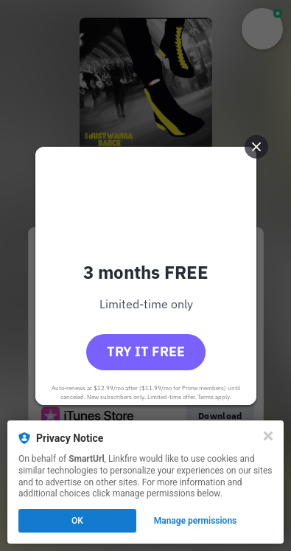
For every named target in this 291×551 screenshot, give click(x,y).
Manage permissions (195, 521)
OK (77, 521)
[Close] (268, 436)
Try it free (146, 351)
